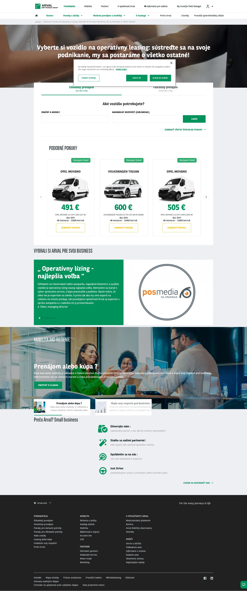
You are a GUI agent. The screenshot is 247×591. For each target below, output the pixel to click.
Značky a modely (50, 112)
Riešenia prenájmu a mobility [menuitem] (109, 15)
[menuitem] (209, 6)
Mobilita (88, 6)
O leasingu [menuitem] (143, 15)
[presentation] (165, 89)
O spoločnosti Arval (126, 6)
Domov (38, 22)
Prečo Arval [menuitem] (165, 15)
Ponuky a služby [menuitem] (73, 15)
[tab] (81, 89)
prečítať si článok (48, 385)
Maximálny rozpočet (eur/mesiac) (130, 112)
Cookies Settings (89, 78)
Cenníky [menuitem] (185, 15)
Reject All (137, 78)
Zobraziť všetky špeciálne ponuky (185, 129)
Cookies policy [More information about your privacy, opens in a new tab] (121, 69)
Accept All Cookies (160, 78)
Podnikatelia (69, 6)
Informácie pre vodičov (156, 6)
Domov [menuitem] (49, 15)
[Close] (171, 62)
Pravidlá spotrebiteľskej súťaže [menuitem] (209, 15)
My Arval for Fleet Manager (189, 6)
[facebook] (204, 578)
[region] (124, 73)
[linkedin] (211, 578)
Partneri (104, 6)
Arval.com (42, 503)
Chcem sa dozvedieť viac (198, 483)
